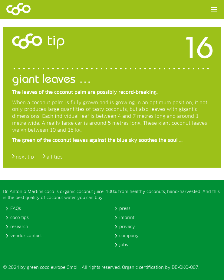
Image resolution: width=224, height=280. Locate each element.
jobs (123, 245)
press (124, 209)
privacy (127, 227)
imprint (126, 218)
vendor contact (26, 236)
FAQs (15, 209)
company (129, 236)
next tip (25, 157)
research (19, 227)
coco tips (19, 218)
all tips (55, 157)
